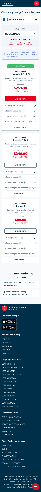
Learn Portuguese (11, 375)
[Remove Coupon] (34, 33)
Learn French (9, 396)
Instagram (7, 346)
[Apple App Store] (20, 321)
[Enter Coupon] (20, 33)
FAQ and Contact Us (11, 417)
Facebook (7, 343)
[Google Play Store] (20, 327)
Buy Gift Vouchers (11, 421)
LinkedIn (6, 353)
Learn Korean (9, 378)
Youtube (6, 339)
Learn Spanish (9, 364)
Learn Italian (8, 385)
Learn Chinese (9, 399)
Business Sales (9, 452)
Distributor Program (13, 460)
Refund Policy (9, 428)
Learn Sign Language (12, 367)
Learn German (9, 392)
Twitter (6, 350)
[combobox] (20, 19)
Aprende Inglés (10, 406)
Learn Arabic (8, 403)
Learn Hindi (8, 389)
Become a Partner (11, 463)
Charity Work (9, 456)
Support (8, 3)
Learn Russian (9, 371)
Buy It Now (20, 99)
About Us (6, 445)
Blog (4, 449)
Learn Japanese (10, 382)
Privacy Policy (9, 431)
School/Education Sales (14, 467)
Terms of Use (8, 435)
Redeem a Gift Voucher (13, 424)
